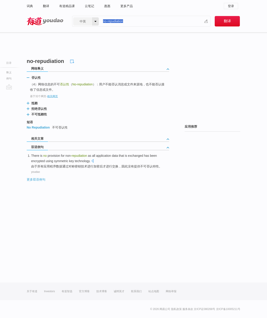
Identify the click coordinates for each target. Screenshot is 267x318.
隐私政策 (176, 309)
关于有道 (32, 291)
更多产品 (126, 6)
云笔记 (89, 6)
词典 (30, 6)
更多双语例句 (36, 179)
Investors (49, 291)
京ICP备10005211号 (228, 309)
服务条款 (187, 309)
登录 (231, 6)
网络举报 (171, 291)
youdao (35, 171)
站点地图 (153, 291)
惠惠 (107, 6)
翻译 (46, 6)
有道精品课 (67, 6)
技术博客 (101, 291)
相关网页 (52, 96)
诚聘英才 (119, 291)
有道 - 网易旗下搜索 (45, 21)
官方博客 (84, 291)
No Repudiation (38, 127)
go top (9, 86)
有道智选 (67, 291)
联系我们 (136, 291)
